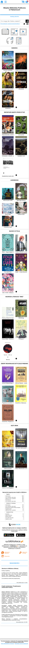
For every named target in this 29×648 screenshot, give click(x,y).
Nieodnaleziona (8, 499)
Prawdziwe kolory (8, 508)
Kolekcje (17, 23)
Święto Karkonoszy (8, 515)
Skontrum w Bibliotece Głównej (10, 568)
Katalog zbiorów (14, 16)
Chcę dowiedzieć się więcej (7, 643)
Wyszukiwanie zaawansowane (7, 23)
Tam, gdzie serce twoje (9, 517)
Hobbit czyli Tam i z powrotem (10, 498)
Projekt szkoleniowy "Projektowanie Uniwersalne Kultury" (11, 587)
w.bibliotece (14, 546)
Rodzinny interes (8, 516)
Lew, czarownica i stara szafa (10, 497)
